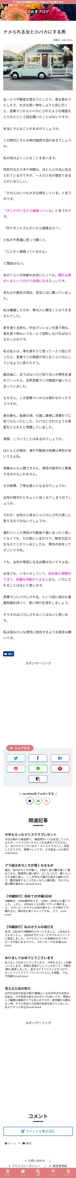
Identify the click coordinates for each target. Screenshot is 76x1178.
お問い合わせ (35, 1160)
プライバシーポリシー (24, 1166)
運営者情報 (58, 1166)
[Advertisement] (38, 704)
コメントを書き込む (40, 1131)
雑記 (8, 653)
